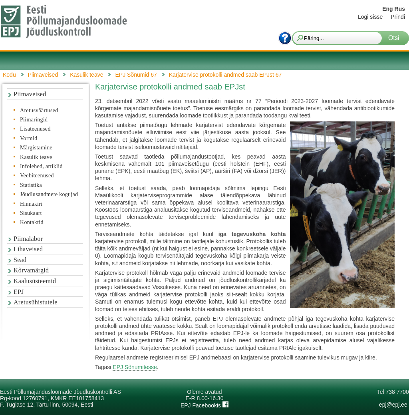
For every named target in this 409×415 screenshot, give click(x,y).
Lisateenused (35, 129)
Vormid (29, 138)
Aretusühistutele (36, 302)
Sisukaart (31, 213)
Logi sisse (370, 17)
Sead (20, 259)
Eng (387, 9)
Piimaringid (34, 120)
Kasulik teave (36, 157)
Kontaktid (32, 222)
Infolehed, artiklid (41, 166)
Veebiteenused (37, 176)
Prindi (398, 17)
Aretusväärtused (39, 110)
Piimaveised (30, 94)
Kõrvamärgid (31, 270)
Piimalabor (28, 238)
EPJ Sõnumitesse (135, 367)
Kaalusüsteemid (35, 281)
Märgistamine (36, 148)
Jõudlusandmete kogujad (49, 194)
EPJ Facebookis (204, 405)
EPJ (19, 291)
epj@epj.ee (393, 404)
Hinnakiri (31, 204)
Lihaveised (28, 249)
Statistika (31, 185)
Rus (400, 9)
